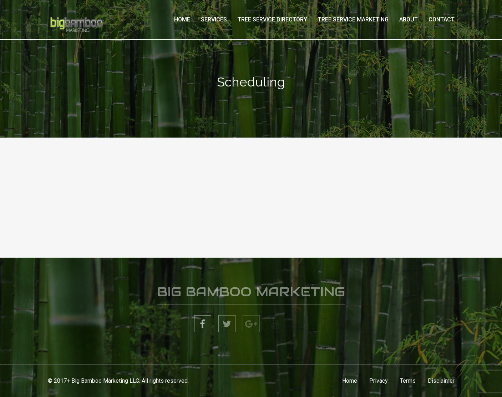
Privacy (378, 380)
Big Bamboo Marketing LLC (105, 380)
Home (182, 19)
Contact (442, 19)
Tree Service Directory (272, 19)
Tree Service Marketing (353, 19)
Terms (408, 380)
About (408, 19)
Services (214, 19)
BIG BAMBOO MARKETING (251, 293)
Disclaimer (441, 380)
